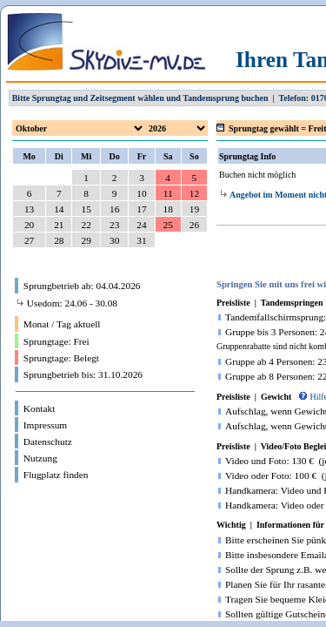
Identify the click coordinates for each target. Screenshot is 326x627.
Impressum (45, 425)
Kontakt (39, 408)
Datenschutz (47, 441)
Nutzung (40, 458)
